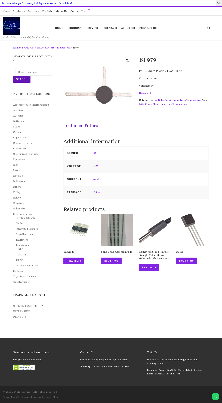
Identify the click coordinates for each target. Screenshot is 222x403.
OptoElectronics (25, 234)
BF (153, 104)
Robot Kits (19, 208)
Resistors (18, 203)
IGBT (21, 249)
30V (141, 104)
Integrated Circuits (27, 228)
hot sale (161, 104)
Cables (17, 132)
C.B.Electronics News (29, 305)
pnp (169, 104)
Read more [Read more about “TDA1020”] (73, 260)
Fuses (16, 170)
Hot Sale (158, 100)
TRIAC (19, 260)
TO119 (96, 192)
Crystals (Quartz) (26, 217)
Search (21, 79)
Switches (18, 271)
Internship (21, 311)
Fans (15, 164)
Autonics (18, 115)
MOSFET (23, 254)
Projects (20, 316)
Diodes (20, 223)
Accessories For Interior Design (31, 104)
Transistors (63, 47)
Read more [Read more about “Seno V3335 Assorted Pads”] (111, 260)
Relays (17, 197)
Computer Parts (22, 143)
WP (17, 397)
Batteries (18, 121)
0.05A (96, 179)
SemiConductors (44, 47)
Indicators (19, 181)
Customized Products (26, 153)
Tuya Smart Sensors (24, 276)
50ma (147, 104)
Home (16, 47)
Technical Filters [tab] (80, 125)
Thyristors (22, 239)
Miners (17, 186)
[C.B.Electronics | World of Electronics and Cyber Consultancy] (11, 25)
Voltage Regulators (27, 265)
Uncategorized (21, 281)
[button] (89, 9)
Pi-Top (16, 192)
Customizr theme (51, 397)
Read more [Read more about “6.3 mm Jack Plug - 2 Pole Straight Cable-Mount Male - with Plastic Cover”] (149, 267)
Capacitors (19, 137)
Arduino (18, 110)
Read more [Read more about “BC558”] (186, 260)
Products (27, 47)
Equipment (19, 159)
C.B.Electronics (21, 391)
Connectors (19, 148)
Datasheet (145, 93)
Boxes (16, 126)
